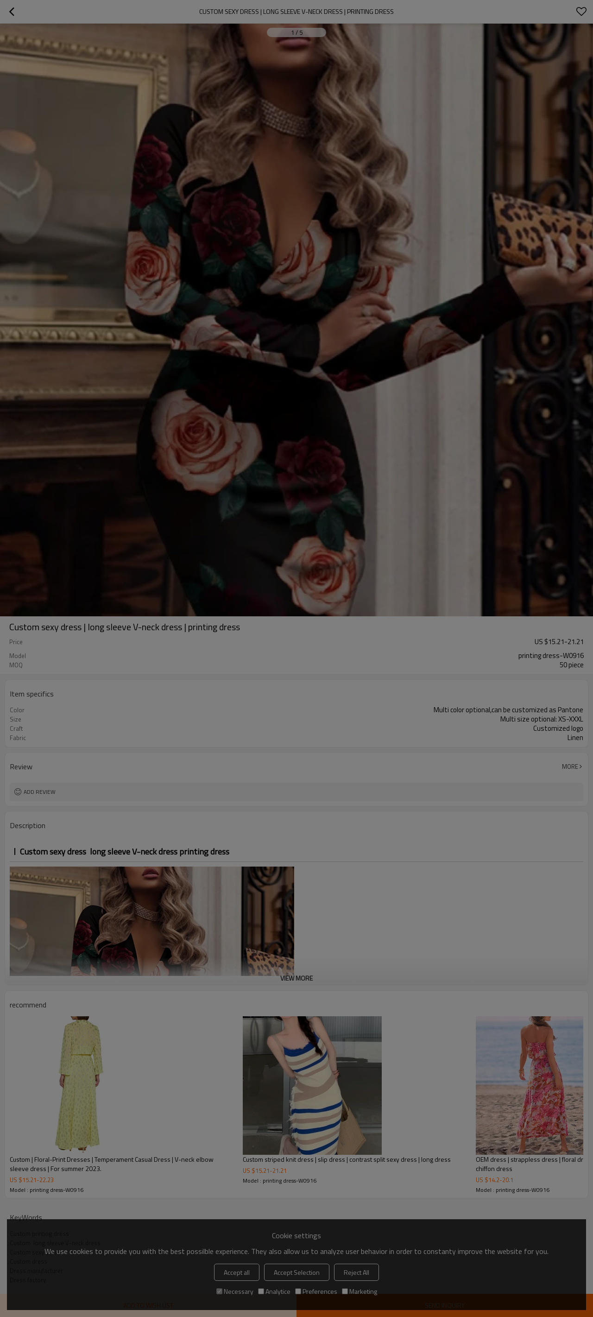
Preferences (316, 1291)
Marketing (359, 1291)
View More (296, 978)
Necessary (234, 1291)
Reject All (356, 1272)
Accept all (237, 1272)
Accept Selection (297, 1272)
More (570, 766)
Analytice (274, 1291)
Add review (40, 791)
